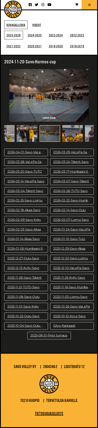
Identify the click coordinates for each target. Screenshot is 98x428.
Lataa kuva (49, 117)
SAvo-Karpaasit (64, 326)
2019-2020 (56, 46)
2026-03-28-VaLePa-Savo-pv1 (27, 162)
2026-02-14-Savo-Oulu (69, 210)
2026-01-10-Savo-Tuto (69, 239)
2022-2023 (77, 35)
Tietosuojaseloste (49, 413)
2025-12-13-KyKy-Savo (23, 268)
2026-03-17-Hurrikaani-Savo (73, 171)
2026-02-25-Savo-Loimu (24, 200)
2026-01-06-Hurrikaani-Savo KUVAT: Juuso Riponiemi (27, 249)
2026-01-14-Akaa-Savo (23, 239)
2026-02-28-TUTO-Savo (70, 191)
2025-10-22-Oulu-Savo (23, 316)
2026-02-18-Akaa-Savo (23, 210)
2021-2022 (14, 46)
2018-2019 (77, 46)
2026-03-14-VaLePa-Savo (25, 181)
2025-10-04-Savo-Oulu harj (26, 326)
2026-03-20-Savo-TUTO (24, 171)
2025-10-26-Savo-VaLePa (71, 306)
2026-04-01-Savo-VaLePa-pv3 (27, 152)
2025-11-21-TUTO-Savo (23, 287)
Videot (36, 25)
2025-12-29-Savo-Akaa (69, 249)
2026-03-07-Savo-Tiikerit (71, 181)
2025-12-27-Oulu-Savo (23, 258)
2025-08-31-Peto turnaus (48, 335)
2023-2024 (56, 35)
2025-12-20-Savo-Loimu (70, 258)
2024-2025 (35, 35)
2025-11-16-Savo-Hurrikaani (72, 287)
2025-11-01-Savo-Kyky (23, 306)
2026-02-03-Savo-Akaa (24, 229)
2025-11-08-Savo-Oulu (23, 297)
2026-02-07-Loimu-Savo (71, 220)
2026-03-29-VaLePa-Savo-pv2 (73, 152)
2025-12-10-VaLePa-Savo (71, 268)
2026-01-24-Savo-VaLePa (71, 229)
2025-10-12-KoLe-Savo (69, 316)
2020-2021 (35, 46)
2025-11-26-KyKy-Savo (69, 278)
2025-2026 (14, 35)
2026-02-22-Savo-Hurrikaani (73, 200)
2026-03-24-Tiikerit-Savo (71, 162)
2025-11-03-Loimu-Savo (70, 297)
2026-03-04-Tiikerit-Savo (25, 191)
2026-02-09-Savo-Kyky (24, 220)
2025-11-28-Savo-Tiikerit (24, 278)
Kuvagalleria (16, 25)
